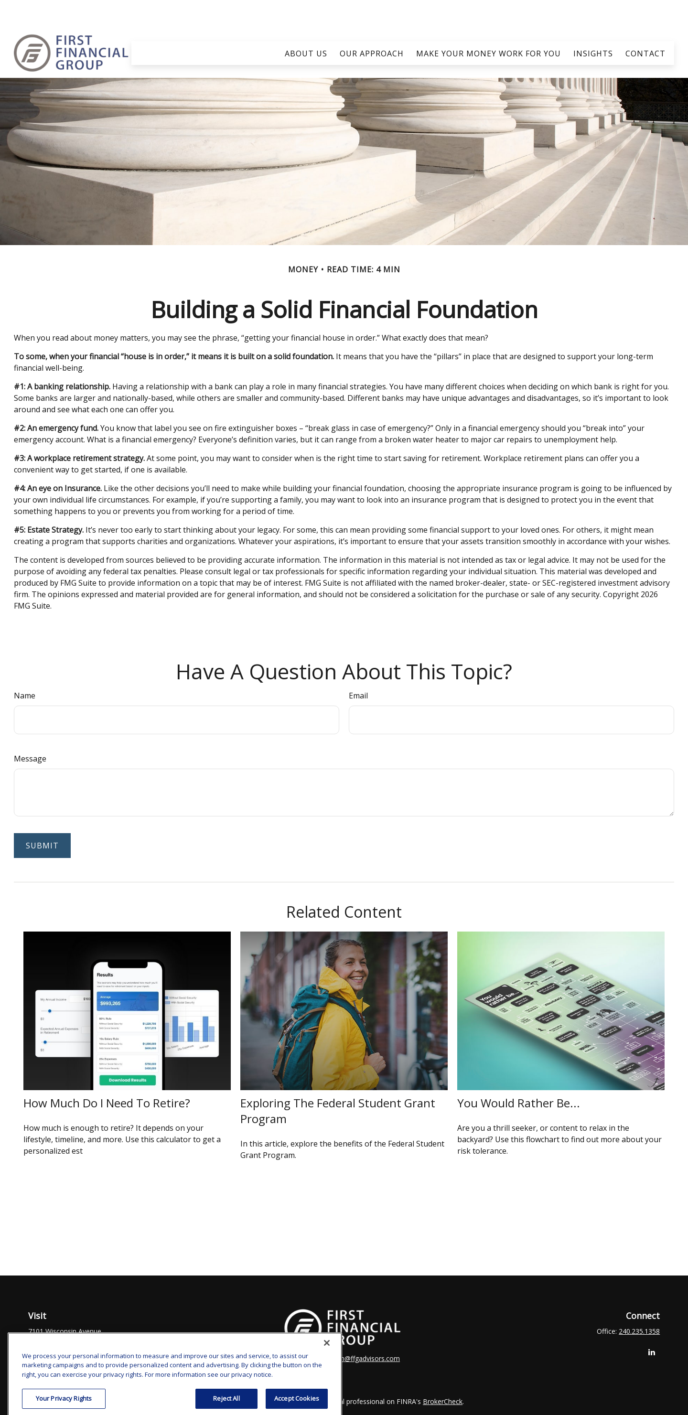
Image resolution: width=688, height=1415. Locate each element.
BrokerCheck (442, 1373)
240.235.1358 (639, 1303)
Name (24, 667)
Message (30, 730)
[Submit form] (42, 817)
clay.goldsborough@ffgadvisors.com (344, 1330)
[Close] (326, 1402)
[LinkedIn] (651, 1324)
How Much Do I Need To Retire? (106, 1075)
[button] (306, 24)
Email (358, 667)
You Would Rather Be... (518, 1075)
